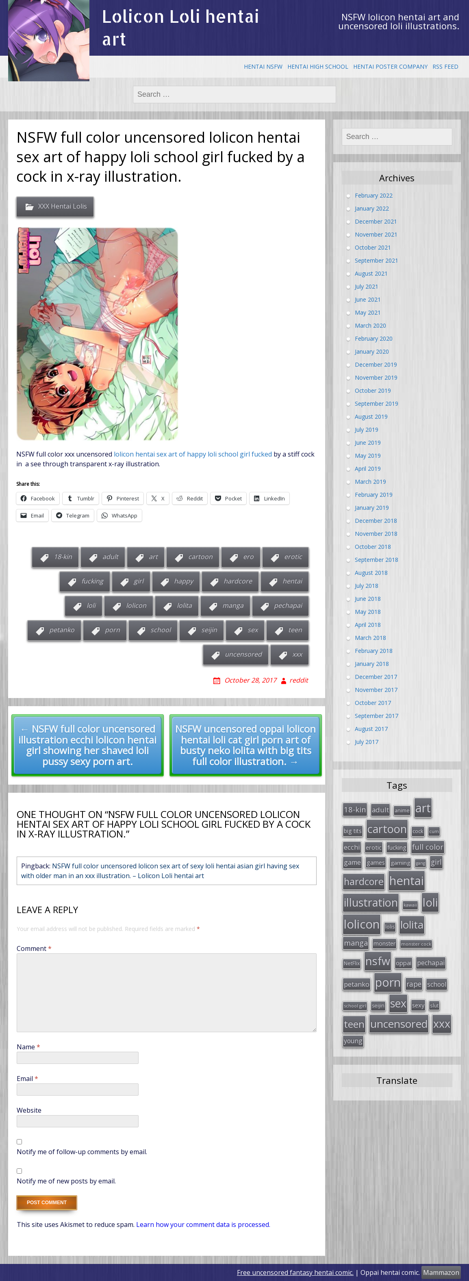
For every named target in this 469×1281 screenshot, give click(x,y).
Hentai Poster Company (390, 66)
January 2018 (372, 663)
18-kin (63, 556)
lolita (184, 605)
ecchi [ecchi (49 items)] (352, 846)
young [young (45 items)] (353, 1037)
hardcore (238, 580)
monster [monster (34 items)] (384, 941)
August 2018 (371, 572)
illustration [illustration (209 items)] (371, 901)
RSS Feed (445, 66)
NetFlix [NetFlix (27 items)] (352, 961)
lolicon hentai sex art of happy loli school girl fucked (193, 454)
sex (253, 629)
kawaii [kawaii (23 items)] (410, 903)
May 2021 (368, 312)
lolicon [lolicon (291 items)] (362, 922)
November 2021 (376, 234)
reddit (298, 680)
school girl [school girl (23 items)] (355, 1003)
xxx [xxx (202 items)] (441, 1020)
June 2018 (368, 598)
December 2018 (376, 520)
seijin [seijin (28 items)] (378, 1002)
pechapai (288, 605)
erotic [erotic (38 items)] (374, 846)
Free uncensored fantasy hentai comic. (295, 1272)
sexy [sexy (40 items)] (418, 1002)
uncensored (243, 654)
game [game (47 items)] (352, 861)
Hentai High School (317, 66)
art (153, 556)
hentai (292, 580)
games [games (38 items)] (376, 862)
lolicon (136, 605)
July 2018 (366, 585)
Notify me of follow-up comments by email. (82, 1151)
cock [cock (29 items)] (418, 830)
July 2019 (366, 429)
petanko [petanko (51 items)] (356, 982)
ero (248, 556)
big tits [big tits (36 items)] (353, 830)
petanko (61, 629)
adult (110, 556)
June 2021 (368, 299)
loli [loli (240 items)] (430, 901)
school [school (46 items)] (436, 982)
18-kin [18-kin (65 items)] (355, 809)
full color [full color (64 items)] (427, 846)
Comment (34, 948)
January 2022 (372, 208)
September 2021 (376, 260)
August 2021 (371, 273)
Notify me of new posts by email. (66, 1181)
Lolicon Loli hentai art (180, 27)
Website (29, 1110)
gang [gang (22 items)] (420, 863)
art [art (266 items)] (423, 807)
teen (295, 629)
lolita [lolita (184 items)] (411, 922)
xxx (297, 654)
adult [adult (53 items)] (380, 809)
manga (232, 605)
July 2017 (366, 741)
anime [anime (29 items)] (402, 809)
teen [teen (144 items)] (354, 1021)
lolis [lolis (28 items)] (390, 924)
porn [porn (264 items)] (388, 980)
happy (183, 580)
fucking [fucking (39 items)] (396, 846)
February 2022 (374, 195)
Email (27, 1078)
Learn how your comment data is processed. (203, 1224)
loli (91, 605)
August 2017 (371, 728)
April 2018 (368, 624)
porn (112, 629)
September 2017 (376, 715)
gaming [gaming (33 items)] (400, 862)
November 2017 (376, 689)
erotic (293, 556)
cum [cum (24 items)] (434, 831)
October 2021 (373, 247)
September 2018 (376, 559)
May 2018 (368, 611)
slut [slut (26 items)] (434, 1002)
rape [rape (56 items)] (413, 982)
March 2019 (370, 481)
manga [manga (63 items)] (356, 941)
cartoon (200, 556)
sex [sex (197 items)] (398, 1000)
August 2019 (371, 416)
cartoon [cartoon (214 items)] (387, 828)
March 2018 (370, 637)
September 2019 (376, 403)
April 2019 (368, 468)
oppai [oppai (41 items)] (403, 961)
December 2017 (376, 676)
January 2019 (372, 507)
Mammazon (441, 1272)
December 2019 (376, 364)
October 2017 (373, 702)
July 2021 (366, 286)
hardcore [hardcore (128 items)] (364, 880)
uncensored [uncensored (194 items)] (399, 1020)
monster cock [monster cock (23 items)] (416, 942)
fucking (92, 580)
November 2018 (376, 533)
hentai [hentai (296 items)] (406, 879)
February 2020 (374, 338)
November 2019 (376, 377)
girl (138, 580)
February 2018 (374, 650)
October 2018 (373, 546)
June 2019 (368, 442)
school (160, 629)
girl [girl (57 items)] (436, 861)
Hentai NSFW (263, 66)
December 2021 (376, 221)
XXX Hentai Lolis (62, 206)
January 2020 (372, 351)
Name (28, 1046)
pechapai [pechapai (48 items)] (431, 960)
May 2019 (368, 455)
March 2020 (370, 325)
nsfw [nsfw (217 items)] (377, 958)
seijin (209, 629)
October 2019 (373, 390)
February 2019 (374, 494)
